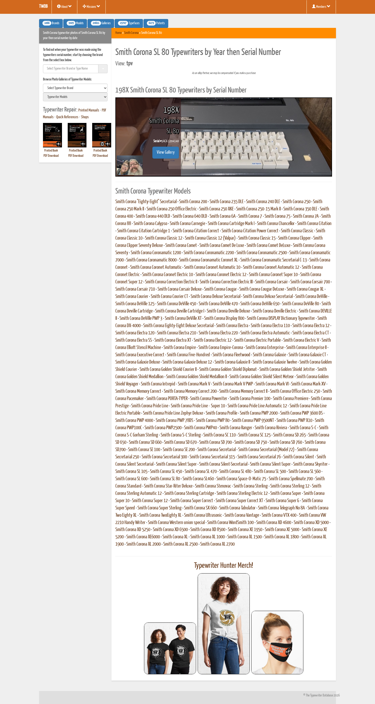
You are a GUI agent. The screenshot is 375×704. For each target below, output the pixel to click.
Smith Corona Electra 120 (134, 333)
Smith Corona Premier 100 (250, 398)
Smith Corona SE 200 (179, 449)
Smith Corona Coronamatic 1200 (156, 253)
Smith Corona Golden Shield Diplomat (228, 369)
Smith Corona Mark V (194, 384)
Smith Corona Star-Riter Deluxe (168, 486)
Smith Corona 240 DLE (263, 202)
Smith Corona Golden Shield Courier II (168, 369)
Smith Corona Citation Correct (196, 231)
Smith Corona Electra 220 (218, 333)
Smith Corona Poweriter (208, 398)
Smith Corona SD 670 (180, 442)
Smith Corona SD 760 (286, 442)
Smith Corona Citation (314, 223)
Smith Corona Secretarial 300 (164, 457)
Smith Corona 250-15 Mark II (258, 209)
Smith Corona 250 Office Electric (172, 209)
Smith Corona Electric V (301, 340)
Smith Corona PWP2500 (163, 428)
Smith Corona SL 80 (165, 479)
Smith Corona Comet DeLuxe (268, 245)
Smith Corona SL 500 (270, 471)
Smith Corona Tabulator (237, 508)
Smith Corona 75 (277, 216)
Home (118, 33)
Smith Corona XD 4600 (273, 522)
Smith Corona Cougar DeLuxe (261, 289)
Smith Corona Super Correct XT (239, 501)
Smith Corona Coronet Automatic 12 (271, 267)
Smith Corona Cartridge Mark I (231, 223)
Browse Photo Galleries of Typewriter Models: (67, 79)
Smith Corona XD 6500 (170, 529)
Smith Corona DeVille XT (183, 318)
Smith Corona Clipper (294, 238)
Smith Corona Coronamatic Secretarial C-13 (273, 260)
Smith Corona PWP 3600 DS (301, 413)
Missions (91, 6)
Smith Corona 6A (223, 216)
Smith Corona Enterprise (265, 347)
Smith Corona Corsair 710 (135, 289)
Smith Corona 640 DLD (190, 216)
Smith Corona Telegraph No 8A (281, 508)
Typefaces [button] (129, 23)
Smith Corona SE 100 (144, 449)
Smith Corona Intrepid (158, 384)
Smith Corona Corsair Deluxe (180, 289)
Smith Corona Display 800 (224, 318)
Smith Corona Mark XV (308, 384)
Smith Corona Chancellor (276, 223)
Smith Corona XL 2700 (217, 544)
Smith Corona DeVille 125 (134, 304)
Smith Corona (131, 33)
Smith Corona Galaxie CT (307, 355)
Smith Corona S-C (303, 428)
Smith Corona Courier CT (169, 296)
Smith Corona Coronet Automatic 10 (212, 267)
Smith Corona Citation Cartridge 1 (143, 231)
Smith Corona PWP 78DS (174, 420)
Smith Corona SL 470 (201, 471)
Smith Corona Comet (181, 245)
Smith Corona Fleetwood (231, 355)
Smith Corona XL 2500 (180, 544)
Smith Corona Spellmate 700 (291, 479)
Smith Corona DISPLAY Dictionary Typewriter (281, 318)
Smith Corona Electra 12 (310, 325)
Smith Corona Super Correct (191, 501)
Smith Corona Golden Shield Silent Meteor (261, 377)
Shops (85, 117)
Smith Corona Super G (282, 501)
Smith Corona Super (285, 493)
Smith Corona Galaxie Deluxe (137, 362)
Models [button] (75, 23)
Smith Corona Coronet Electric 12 (221, 274)
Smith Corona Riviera (271, 428)
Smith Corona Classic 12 (163, 238)
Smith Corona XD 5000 (311, 522)
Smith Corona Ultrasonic (203, 515)
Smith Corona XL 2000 (143, 544)
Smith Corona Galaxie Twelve (275, 362)
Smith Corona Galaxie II (232, 362)
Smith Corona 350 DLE (300, 209)
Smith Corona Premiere (290, 398)
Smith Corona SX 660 (200, 508)
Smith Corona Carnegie (187, 223)
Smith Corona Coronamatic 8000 (151, 260)
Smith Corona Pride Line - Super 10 (198, 406)
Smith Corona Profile (221, 413)
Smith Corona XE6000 (143, 537)
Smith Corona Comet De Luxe (221, 245)
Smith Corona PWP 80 (212, 420)
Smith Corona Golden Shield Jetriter (287, 369)
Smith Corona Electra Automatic (265, 333)
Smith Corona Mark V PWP (233, 384)
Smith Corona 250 (296, 202)
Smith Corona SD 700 (215, 442)
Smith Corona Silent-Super (270, 464)
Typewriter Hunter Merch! (223, 565)
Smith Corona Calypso (150, 223)
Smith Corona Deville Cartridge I (179, 311)
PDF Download (51, 156)
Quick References (67, 117)
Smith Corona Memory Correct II (243, 391)
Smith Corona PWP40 (200, 428)
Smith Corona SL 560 (305, 471)
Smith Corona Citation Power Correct (250, 231)
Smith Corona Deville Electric (274, 311)
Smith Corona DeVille (311, 296)
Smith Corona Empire (180, 347)
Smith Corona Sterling (251, 486)
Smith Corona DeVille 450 (176, 304)
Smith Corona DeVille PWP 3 (141, 318)
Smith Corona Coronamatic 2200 (209, 253)
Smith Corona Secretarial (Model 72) (266, 449)
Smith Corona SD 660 (145, 442)
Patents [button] (156, 23)
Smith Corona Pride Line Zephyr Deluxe (173, 413)
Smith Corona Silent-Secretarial (223, 464)
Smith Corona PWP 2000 (259, 413)
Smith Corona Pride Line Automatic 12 (257, 406)
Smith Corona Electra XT (172, 340)
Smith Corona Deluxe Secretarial (215, 296)
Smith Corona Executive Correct (139, 355)
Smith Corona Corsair (271, 282)
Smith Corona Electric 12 (213, 340)
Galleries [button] (101, 23)
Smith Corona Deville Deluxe (228, 311)
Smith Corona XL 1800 (281, 537)
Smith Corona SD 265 (289, 435)
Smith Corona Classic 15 (257, 238)
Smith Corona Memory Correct (138, 391)
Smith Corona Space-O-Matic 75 (241, 479)
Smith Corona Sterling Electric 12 (242, 493)
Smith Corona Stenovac (213, 486)
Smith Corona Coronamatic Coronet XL (208, 260)
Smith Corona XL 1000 (207, 537)
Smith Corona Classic (297, 231)
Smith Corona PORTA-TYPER (167, 398)
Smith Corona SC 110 (219, 435)
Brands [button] (50, 23)
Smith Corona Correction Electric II (171, 282)
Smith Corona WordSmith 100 (230, 522)
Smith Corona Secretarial (216, 449)
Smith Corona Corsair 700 (310, 282)
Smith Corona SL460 (198, 479)
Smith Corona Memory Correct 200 (190, 391)
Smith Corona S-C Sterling (181, 435)
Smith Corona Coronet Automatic (156, 267)
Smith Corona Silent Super (176, 464)
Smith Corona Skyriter (310, 464)
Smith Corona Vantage (241, 515)
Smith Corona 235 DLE (226, 202)
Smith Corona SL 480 (235, 471)
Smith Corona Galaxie (269, 355)
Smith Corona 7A (306, 216)
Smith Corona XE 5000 (282, 529)
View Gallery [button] (165, 152)
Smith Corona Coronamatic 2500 (261, 253)
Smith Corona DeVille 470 (218, 304)
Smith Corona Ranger (236, 428)
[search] (75, 88)
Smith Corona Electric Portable (257, 340)
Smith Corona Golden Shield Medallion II (196, 377)
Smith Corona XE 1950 (245, 529)
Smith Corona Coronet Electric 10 (167, 274)
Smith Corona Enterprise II (306, 347)
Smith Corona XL (175, 537)
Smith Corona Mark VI (272, 384)
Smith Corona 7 (250, 216)
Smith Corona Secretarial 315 (212, 457)
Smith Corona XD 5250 (132, 529)
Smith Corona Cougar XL (305, 289)
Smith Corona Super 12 (150, 501)
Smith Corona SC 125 (254, 435)
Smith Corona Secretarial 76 (259, 457)
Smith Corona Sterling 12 (289, 486)
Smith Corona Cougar (220, 289)
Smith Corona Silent (298, 457)
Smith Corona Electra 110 (270, 325)
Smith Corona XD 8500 (207, 529)
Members (321, 6)
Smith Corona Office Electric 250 (295, 391)
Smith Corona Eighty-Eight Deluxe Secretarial (178, 325)
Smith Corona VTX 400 (279, 515)
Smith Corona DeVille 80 (300, 304)
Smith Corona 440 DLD (153, 216)
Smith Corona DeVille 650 (259, 304)
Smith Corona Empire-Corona (220, 347)
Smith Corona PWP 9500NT (253, 420)
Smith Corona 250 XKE (216, 209)
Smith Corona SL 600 (131, 479)
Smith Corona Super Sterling (160, 508)
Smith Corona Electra (232, 325)
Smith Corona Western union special (176, 522)
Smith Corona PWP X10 (294, 420)
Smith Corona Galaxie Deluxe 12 (187, 362)
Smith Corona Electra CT (310, 333)
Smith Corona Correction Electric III (226, 282)
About (64, 6)
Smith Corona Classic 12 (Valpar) (210, 238)
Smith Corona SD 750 (250, 442)
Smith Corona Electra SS (133, 340)
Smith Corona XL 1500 (244, 537)
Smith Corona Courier (131, 296)
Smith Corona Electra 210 (176, 333)
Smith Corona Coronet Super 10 (273, 274)
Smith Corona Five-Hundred (188, 355)
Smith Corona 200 (193, 202)
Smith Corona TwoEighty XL (160, 515)
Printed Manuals (88, 110)
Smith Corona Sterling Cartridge (189, 493)
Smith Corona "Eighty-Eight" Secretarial (146, 202)
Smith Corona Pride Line (149, 406)
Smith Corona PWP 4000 (134, 420)
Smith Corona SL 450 (166, 471)
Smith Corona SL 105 (131, 471)
